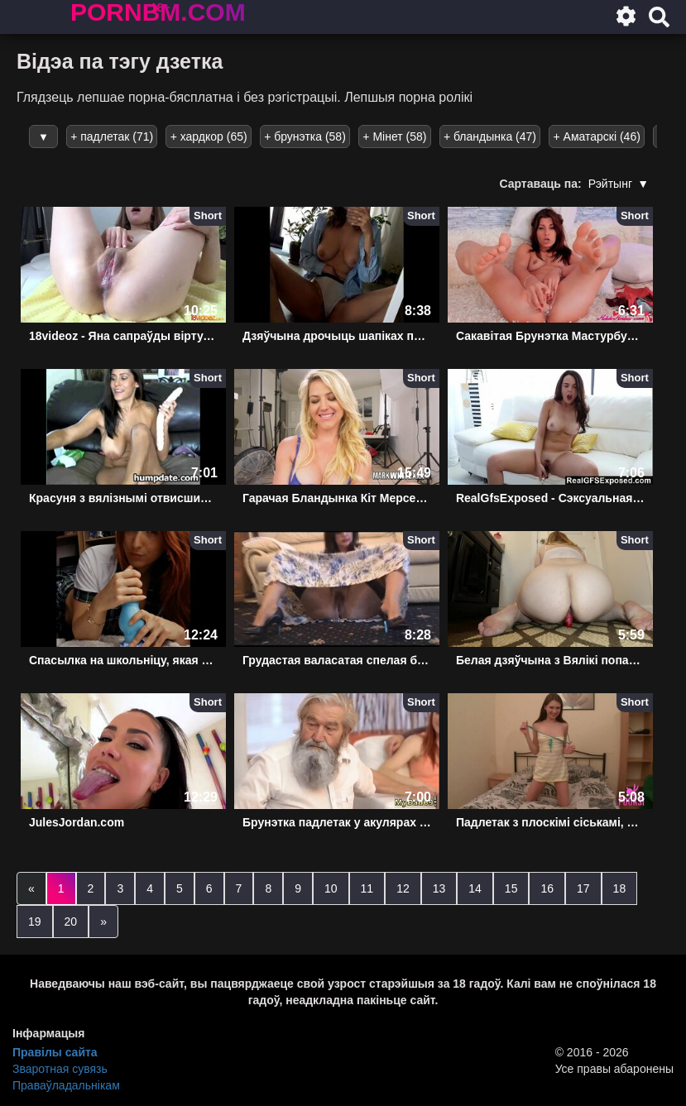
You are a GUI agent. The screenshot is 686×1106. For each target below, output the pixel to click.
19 (34, 921)
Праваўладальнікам (66, 1085)
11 (367, 888)
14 (475, 888)
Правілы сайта (55, 1052)
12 (403, 888)
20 (71, 921)
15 (511, 888)
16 (547, 888)
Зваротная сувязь (60, 1068)
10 (331, 888)
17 (583, 888)
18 (619, 888)
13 (439, 888)
